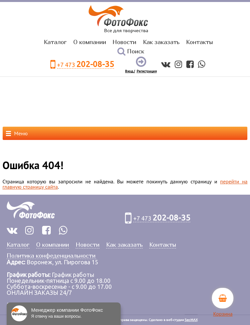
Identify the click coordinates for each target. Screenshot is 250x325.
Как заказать (161, 41)
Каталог (55, 41)
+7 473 (85, 64)
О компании (89, 41)
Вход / (130, 71)
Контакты (199, 41)
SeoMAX (191, 320)
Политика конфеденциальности (51, 256)
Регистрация (147, 71)
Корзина (222, 313)
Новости (124, 41)
